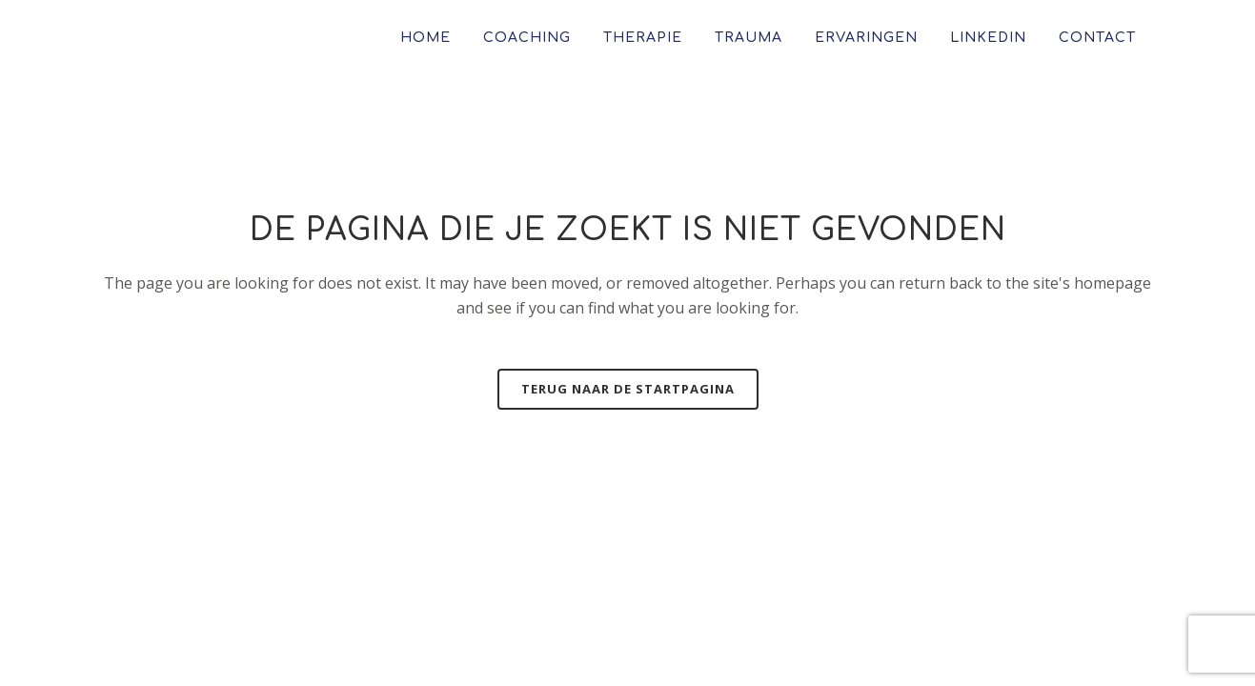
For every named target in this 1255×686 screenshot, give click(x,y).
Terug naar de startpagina (628, 388)
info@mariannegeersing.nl (932, 446)
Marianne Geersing (479, 632)
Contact (131, 446)
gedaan (941, 632)
